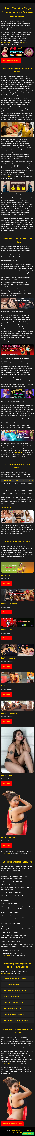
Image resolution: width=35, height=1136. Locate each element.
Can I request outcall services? (13, 1002)
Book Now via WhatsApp (11, 60)
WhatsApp (24, 42)
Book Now (6, 583)
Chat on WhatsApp (28, 1133)
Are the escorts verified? (12, 984)
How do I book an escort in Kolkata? (15, 978)
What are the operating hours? (13, 1008)
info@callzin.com (17, 1132)
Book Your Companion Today (12, 1123)
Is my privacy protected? (12, 996)
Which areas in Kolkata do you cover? (16, 1020)
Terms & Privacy (16, 1130)
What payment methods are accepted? (16, 990)
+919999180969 (6, 42)
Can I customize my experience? (14, 1014)
